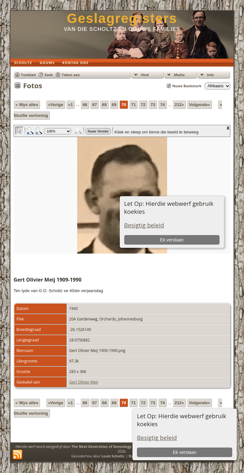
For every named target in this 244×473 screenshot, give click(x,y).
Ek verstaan (184, 452)
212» (179, 104)
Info (210, 74)
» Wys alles (27, 104)
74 (162, 104)
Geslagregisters (122, 18)
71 (133, 104)
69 (114, 104)
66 (85, 104)
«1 (70, 104)
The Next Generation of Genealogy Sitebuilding (112, 446)
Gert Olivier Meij (83, 382)
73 (153, 104)
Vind (145, 74)
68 (104, 104)
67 (94, 104)
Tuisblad (28, 74)
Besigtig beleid (157, 437)
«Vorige (55, 104)
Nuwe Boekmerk (187, 85)
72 (143, 104)
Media (179, 74)
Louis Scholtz (112, 456)
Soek (48, 74)
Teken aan (71, 74)
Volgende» (199, 104)
